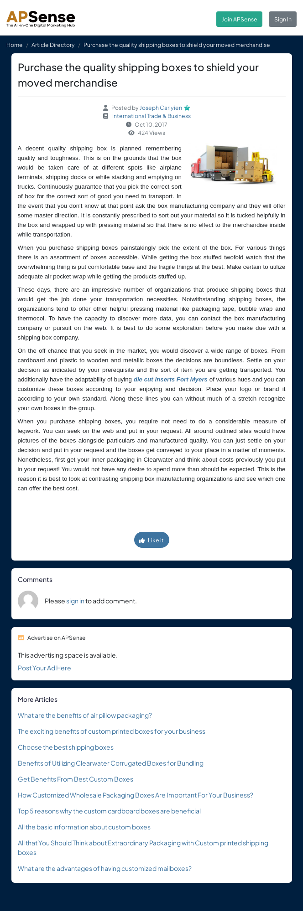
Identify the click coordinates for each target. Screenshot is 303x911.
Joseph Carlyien (161, 107)
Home (14, 44)
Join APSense (239, 19)
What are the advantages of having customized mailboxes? (105, 868)
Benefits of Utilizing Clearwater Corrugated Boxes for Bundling (111, 763)
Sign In (283, 19)
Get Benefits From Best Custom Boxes (75, 779)
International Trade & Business (151, 115)
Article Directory (53, 44)
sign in (75, 601)
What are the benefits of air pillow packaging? (85, 715)
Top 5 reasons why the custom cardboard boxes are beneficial (109, 811)
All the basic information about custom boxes (84, 827)
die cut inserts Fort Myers (171, 379)
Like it (151, 540)
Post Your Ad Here (44, 668)
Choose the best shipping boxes (66, 747)
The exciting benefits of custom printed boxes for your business (111, 731)
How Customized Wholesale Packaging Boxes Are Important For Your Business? (135, 795)
